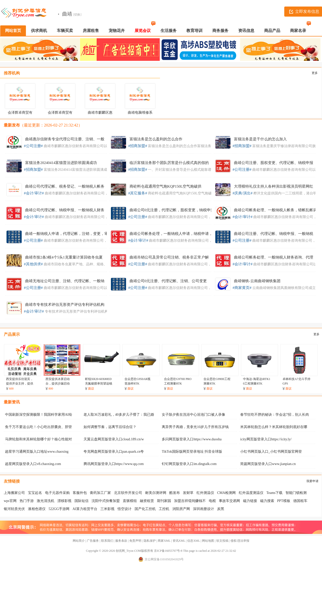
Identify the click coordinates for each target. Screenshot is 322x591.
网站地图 (208, 540)
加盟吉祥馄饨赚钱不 (190, 501)
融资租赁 (147, 501)
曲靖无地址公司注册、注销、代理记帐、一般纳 (64, 281)
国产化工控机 (145, 509)
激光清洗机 (45, 501)
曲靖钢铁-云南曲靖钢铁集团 (257, 281)
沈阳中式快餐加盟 (106, 501)
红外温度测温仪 (251, 493)
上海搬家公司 (14, 493)
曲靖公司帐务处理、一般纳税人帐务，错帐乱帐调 (275, 210)
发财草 (188, 493)
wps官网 (10, 501)
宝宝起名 (35, 493)
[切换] (77, 14)
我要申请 (312, 481)
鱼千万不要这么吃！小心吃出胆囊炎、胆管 (38, 427)
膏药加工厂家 (100, 493)
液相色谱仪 (37, 509)
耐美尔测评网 (155, 493)
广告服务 (93, 540)
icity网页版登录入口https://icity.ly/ (266, 439)
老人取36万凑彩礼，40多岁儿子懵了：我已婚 (119, 414)
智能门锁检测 (296, 493)
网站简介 (79, 540)
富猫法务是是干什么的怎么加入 (260, 139)
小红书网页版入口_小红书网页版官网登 (271, 451)
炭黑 (220, 509)
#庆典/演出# (243, 193)
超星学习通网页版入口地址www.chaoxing (36, 451)
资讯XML (179, 540)
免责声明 (135, 540)
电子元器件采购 (57, 493)
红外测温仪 (205, 493)
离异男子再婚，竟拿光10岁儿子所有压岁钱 (195, 427)
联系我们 (107, 540)
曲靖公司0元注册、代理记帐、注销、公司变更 (168, 281)
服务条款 (121, 540)
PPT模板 (283, 501)
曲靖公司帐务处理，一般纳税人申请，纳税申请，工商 (175, 234)
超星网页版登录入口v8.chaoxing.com (33, 464)
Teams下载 (274, 493)
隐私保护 (150, 540)
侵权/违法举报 (239, 540)
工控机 (164, 509)
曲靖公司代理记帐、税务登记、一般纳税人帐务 (64, 186)
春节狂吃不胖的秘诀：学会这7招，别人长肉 (274, 414)
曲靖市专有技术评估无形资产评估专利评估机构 (64, 305)
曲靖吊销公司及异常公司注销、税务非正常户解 (169, 257)
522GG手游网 (59, 509)
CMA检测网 (226, 493)
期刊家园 (164, 501)
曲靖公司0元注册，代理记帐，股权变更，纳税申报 (172, 210)
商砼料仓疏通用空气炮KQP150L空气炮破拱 (166, 186)
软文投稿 (222, 540)
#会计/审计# (34, 193)
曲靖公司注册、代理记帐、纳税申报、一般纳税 (273, 234)
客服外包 (80, 493)
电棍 (212, 501)
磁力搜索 (267, 501)
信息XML (193, 540)
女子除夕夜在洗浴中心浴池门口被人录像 (193, 414)
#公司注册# (33, 146)
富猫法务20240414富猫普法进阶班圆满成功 (61, 163)
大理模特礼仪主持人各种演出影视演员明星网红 (273, 186)
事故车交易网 (229, 501)
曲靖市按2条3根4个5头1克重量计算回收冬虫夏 (64, 257)
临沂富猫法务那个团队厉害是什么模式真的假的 (169, 163)
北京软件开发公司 (128, 493)
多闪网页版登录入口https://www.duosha (191, 439)
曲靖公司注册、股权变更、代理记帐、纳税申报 (273, 163)
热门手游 (27, 501)
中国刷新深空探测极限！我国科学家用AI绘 (38, 414)
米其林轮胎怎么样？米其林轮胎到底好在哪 (273, 427)
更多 (315, 73)
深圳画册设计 (203, 509)
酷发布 (174, 493)
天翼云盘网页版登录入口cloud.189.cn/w (114, 439)
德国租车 (300, 501)
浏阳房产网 (181, 509)
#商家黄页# (242, 288)
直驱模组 (130, 501)
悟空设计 (124, 509)
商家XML (164, 540)
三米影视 (107, 509)
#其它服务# (137, 193)
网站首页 (13, 30)
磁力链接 (250, 501)
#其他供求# (33, 264)
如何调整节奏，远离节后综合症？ (110, 427)
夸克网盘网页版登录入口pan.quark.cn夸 (114, 451)
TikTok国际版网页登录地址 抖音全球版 (192, 451)
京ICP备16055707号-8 (168, 551)
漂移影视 (64, 501)
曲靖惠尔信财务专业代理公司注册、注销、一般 (64, 139)
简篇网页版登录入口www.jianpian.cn (268, 464)
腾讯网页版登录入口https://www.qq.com (114, 464)
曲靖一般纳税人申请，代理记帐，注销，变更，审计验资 (72, 234)
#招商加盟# (137, 146)
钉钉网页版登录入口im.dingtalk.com (189, 464)
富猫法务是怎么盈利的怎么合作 (156, 139)
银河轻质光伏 (14, 509)
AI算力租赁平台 (84, 509)
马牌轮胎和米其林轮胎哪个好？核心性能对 (38, 439)
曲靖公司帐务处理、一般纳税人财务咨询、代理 (273, 257)
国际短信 (81, 501)
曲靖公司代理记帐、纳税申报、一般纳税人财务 (64, 210)
